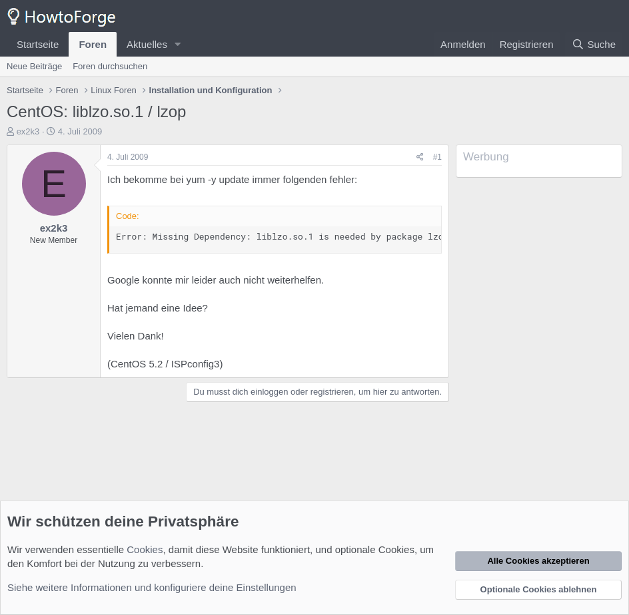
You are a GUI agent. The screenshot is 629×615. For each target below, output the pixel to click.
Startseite (38, 44)
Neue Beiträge (34, 66)
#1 (437, 157)
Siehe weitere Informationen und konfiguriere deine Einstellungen (152, 587)
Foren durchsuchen (110, 66)
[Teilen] (420, 157)
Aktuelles (147, 44)
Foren (93, 44)
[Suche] (593, 44)
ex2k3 (28, 131)
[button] (178, 44)
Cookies (145, 549)
